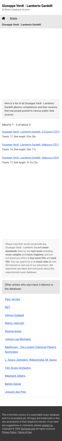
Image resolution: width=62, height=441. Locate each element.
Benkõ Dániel (13, 384)
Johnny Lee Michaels (18, 339)
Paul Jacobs (12, 299)
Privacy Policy (9, 432)
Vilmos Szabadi (14, 315)
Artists (13, 18)
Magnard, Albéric (15, 375)
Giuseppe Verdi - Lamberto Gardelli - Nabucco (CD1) (30, 144)
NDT (7, 307)
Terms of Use (25, 432)
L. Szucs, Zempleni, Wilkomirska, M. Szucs (31, 359)
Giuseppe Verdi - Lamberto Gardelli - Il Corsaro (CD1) (31, 131)
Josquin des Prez (15, 391)
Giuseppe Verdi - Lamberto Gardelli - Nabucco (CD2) (30, 157)
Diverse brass (13, 331)
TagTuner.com (28, 428)
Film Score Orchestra (18, 368)
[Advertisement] (31, 64)
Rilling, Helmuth (14, 323)
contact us (47, 425)
